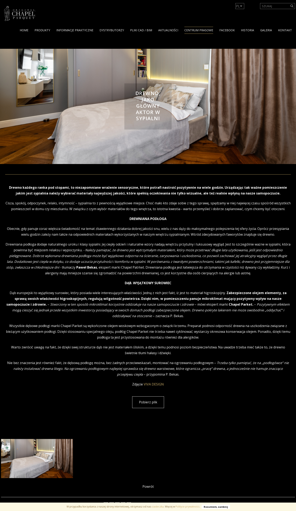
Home (24, 30)
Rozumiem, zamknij (216, 506)
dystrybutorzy (111, 30)
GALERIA (266, 30)
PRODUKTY (42, 30)
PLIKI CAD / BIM (141, 30)
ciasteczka (158, 506)
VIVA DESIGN (154, 384)
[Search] (292, 6)
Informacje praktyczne (74, 30)
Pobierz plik (148, 402)
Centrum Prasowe (198, 30)
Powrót (148, 486)
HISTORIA (247, 30)
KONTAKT (285, 30)
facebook (227, 30)
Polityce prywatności (187, 506)
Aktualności (168, 30)
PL (238, 6)
